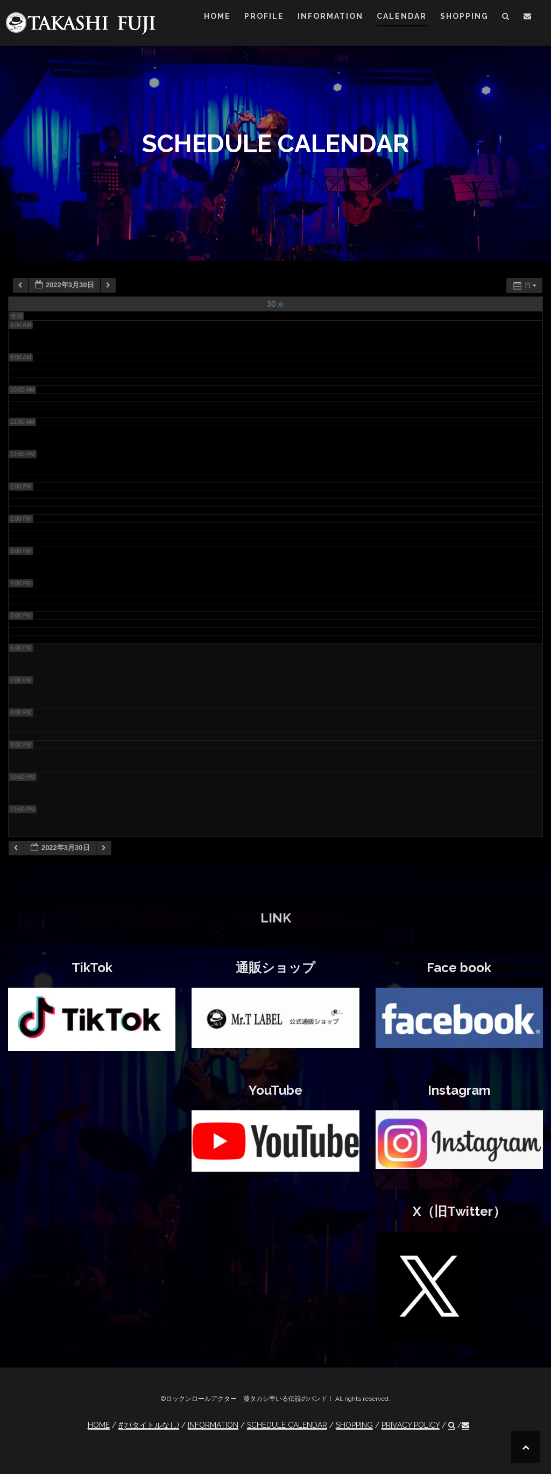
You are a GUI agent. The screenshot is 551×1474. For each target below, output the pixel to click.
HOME (217, 16)
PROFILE (264, 16)
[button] (506, 18)
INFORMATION (330, 16)
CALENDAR (402, 16)
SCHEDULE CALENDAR (287, 1425)
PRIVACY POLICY (411, 1425)
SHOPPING (464, 16)
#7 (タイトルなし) (148, 1425)
